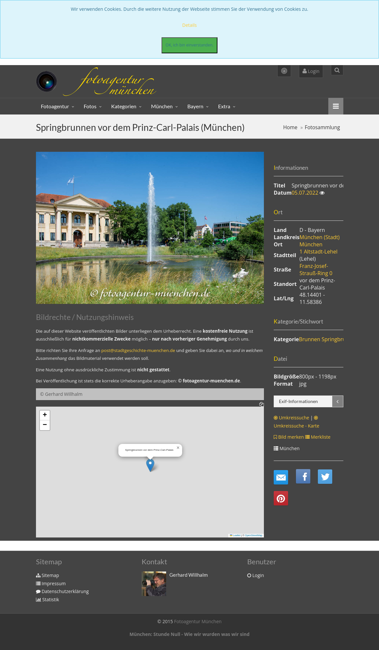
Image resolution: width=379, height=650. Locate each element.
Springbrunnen (340, 339)
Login (310, 71)
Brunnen (309, 339)
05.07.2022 (306, 192)
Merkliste (318, 437)
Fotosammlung (322, 127)
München (162, 106)
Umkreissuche (291, 417)
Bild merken (289, 437)
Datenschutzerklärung (62, 591)
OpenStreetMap (253, 535)
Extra (224, 106)
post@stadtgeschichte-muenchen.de (138, 350)
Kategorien (123, 106)
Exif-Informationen (298, 401)
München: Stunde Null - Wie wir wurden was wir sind (189, 634)
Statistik (47, 599)
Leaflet (235, 535)
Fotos (90, 106)
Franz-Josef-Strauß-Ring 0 (316, 269)
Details (189, 25)
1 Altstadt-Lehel (318, 251)
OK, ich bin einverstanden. (189, 45)
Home (290, 127)
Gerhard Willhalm (188, 575)
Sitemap (47, 575)
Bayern (195, 106)
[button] (150, 465)
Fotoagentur (55, 106)
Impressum (51, 583)
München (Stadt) (320, 237)
